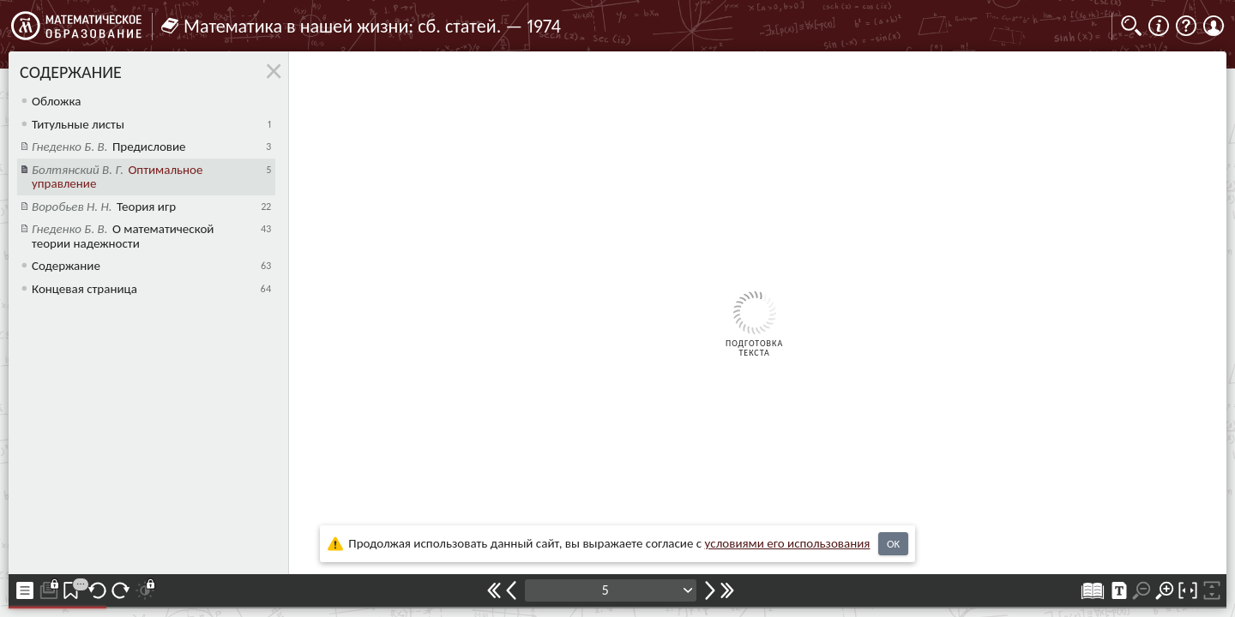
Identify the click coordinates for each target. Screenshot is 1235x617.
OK (893, 543)
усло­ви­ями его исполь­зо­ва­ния (788, 543)
